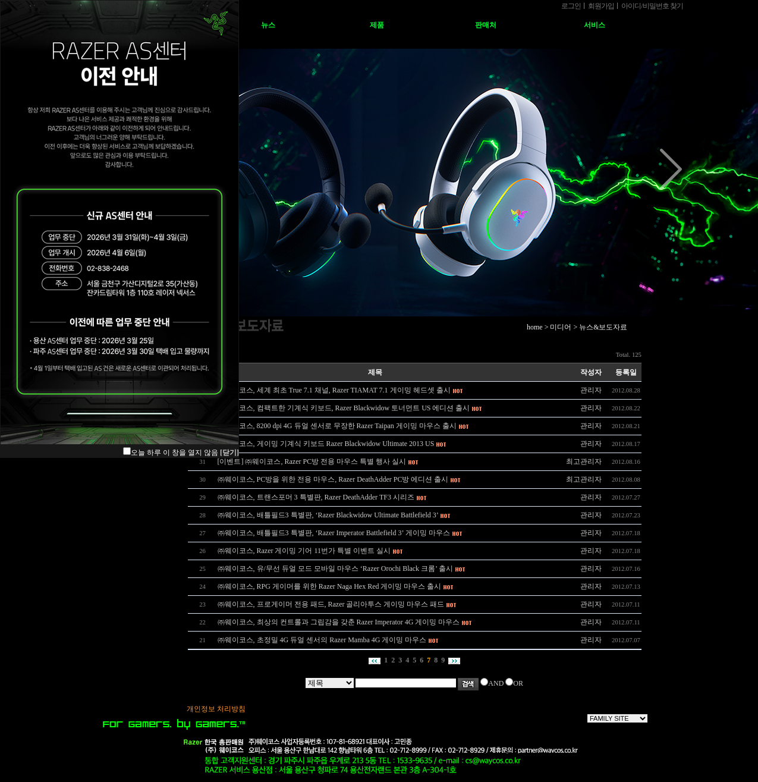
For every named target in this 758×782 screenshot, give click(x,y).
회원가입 (601, 6)
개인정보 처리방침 (216, 709)
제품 (377, 25)
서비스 (594, 25)
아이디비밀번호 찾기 (652, 6)
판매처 (485, 25)
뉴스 (268, 25)
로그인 (571, 6)
